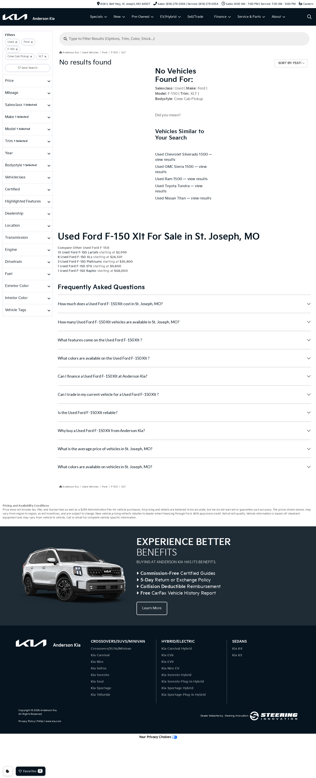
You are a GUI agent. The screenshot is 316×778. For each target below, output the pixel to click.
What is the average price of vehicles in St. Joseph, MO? (105, 448)
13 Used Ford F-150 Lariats (78, 252)
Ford (27, 42)
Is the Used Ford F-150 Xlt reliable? (87, 412)
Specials (96, 17)
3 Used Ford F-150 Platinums (80, 262)
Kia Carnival (100, 655)
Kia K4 (237, 649)
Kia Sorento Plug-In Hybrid (183, 681)
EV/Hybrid (168, 17)
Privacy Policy (26, 721)
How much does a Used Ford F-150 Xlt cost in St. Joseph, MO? (110, 303)
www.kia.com (53, 721)
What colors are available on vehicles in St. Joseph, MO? (105, 466)
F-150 (10, 49)
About (276, 17)
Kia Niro (97, 662)
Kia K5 (237, 655)
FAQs (40, 721)
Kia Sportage (101, 688)
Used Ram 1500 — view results (181, 179)
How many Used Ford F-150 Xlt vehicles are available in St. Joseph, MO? (118, 321)
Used (10, 42)
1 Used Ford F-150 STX (75, 266)
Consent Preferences (8, 771)
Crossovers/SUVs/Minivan (111, 649)
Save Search (27, 68)
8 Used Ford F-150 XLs (75, 257)
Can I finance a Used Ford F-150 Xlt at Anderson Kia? (102, 376)
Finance (220, 17)
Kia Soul (97, 681)
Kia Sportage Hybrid (177, 688)
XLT (41, 56)
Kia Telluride (100, 695)
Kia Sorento (100, 675)
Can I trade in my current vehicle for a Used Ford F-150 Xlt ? (108, 394)
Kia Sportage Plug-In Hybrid (184, 695)
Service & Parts (249, 17)
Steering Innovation (236, 715)
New (117, 17)
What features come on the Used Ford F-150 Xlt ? (100, 339)
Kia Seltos (98, 668)
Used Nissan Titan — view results (183, 198)
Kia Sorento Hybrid (177, 675)
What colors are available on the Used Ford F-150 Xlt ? (103, 358)
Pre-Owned (140, 17)
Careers (306, 4)
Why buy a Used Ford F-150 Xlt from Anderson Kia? (101, 430)
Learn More (152, 608)
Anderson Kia (48, 710)
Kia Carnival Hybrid (177, 649)
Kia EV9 (168, 662)
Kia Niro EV (170, 668)
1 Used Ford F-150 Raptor (77, 271)
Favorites (31, 771)
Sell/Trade (195, 17)
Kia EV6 (168, 655)
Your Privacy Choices (158, 737)
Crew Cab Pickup (18, 56)
